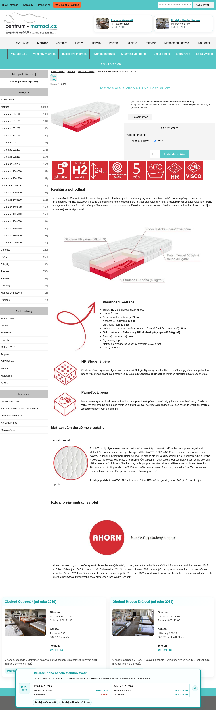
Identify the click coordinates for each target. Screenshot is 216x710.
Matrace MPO (8, 347)
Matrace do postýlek (177, 42)
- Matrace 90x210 (24, 156)
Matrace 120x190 (86, 71)
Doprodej (204, 42)
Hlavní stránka (10, 4)
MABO (4, 368)
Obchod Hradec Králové (143, 602)
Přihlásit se (44, 4)
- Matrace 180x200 (24, 235)
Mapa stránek (8, 430)
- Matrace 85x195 (24, 135)
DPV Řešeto (7, 361)
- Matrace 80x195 (24, 121)
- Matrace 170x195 (24, 228)
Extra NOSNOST (112, 63)
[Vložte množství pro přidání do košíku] (155, 154)
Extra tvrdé (183, 53)
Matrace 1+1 (19, 53)
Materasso (6, 375)
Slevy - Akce (21, 42)
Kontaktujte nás (9, 422)
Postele (113, 42)
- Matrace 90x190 (24, 142)
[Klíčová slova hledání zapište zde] (175, 5)
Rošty (79, 42)
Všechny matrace (44, 53)
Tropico (5, 354)
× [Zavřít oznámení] (195, 688)
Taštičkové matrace (74, 53)
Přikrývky (151, 42)
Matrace (71, 71)
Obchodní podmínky (11, 415)
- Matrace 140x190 (24, 199)
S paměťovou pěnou (134, 53)
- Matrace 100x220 (24, 178)
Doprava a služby (10, 401)
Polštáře (131, 42)
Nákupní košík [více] (24, 74)
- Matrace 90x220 (24, 164)
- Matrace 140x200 (24, 207)
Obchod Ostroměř (30, 602)
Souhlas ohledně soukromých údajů (19, 408)
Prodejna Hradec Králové (75, 702)
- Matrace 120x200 (24, 192)
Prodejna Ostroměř (45, 702)
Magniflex (6, 332)
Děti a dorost (161, 53)
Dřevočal (5, 340)
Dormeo (5, 325)
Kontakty (28, 4)
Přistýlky (95, 42)
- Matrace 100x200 (24, 171)
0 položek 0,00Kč (67, 4)
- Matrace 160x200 (24, 221)
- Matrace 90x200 (24, 149)
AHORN (5, 382)
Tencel (160, 141)
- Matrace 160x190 (24, 214)
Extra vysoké (204, 53)
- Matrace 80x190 (24, 114)
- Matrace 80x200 (24, 128)
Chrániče (62, 42)
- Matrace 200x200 (24, 242)
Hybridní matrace (104, 53)
